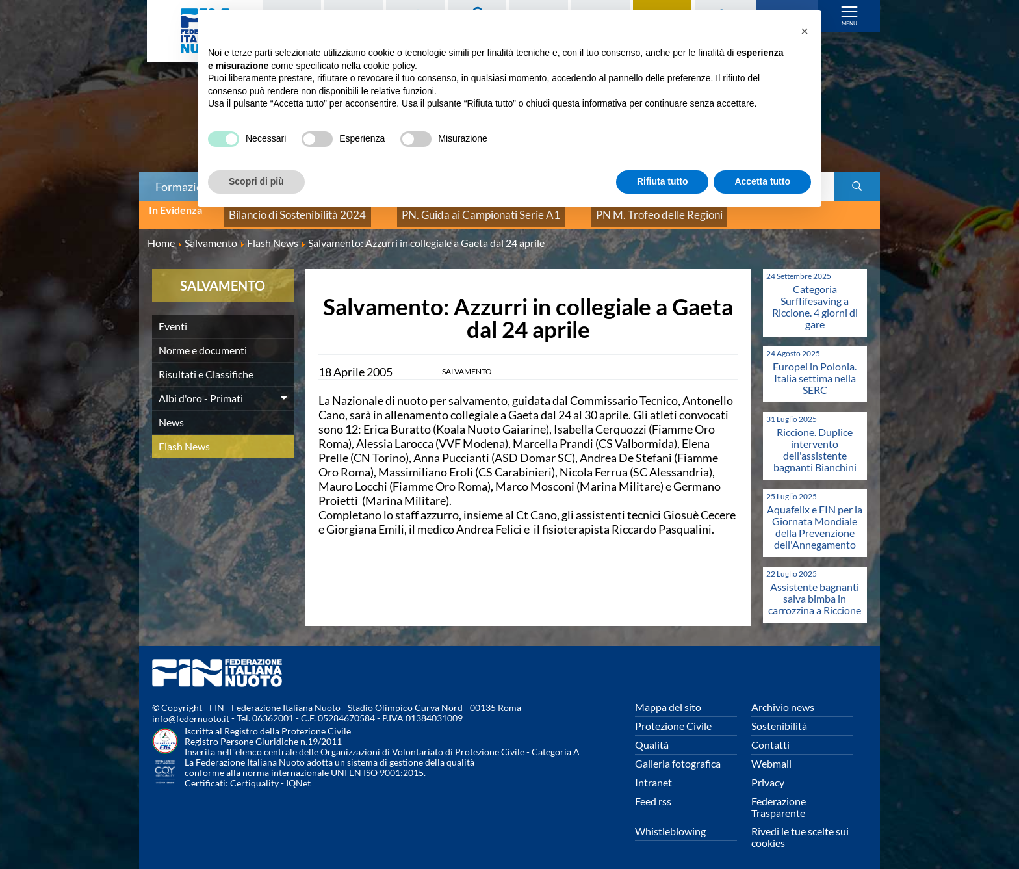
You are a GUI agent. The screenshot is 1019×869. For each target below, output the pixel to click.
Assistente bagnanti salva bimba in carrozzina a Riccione (814, 589)
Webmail (771, 754)
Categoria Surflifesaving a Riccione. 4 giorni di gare (815, 297)
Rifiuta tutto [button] (662, 181)
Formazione (185, 186)
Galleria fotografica (678, 754)
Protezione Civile (673, 716)
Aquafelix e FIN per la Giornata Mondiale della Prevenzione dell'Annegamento (814, 517)
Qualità (652, 735)
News (171, 413)
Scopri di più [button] (256, 181)
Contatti (770, 735)
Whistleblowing (670, 822)
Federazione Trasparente (778, 798)
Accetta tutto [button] (762, 181)
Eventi (173, 317)
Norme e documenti (203, 341)
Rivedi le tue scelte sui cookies (800, 828)
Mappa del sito (668, 698)
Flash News (184, 437)
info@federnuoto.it (190, 710)
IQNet (298, 774)
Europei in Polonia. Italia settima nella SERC (815, 369)
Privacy (767, 773)
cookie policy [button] (389, 65)
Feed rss (653, 792)
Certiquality (254, 774)
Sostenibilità (779, 716)
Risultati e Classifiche (206, 365)
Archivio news (782, 698)
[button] (804, 31)
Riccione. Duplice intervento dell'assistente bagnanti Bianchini (815, 440)
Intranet (653, 773)
